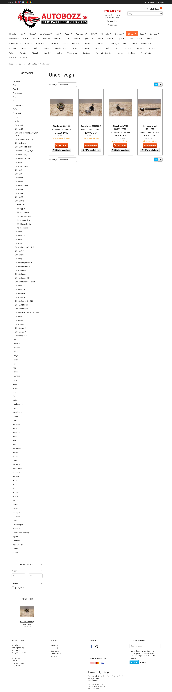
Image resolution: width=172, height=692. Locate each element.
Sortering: (53, 84)
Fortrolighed (16, 645)
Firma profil (16, 650)
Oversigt (15, 660)
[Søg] (161, 13)
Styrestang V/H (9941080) (149, 125)
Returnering (16, 655)
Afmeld (143, 662)
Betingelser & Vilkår (19, 653)
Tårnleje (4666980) (27, 621)
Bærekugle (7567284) (91, 124)
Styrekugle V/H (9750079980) (120, 125)
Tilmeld (134, 662)
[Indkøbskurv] (154, 8)
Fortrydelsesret (18, 663)
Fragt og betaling (18, 648)
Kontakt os (16, 658)
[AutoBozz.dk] (53, 18)
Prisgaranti (112, 25)
